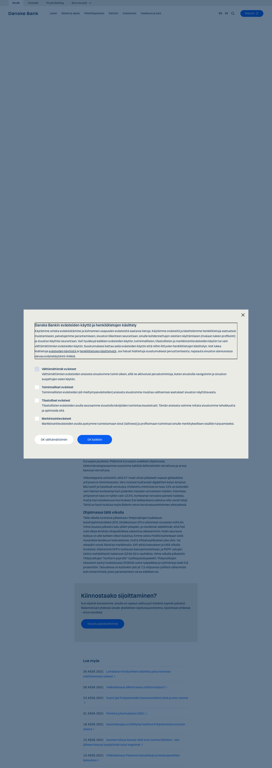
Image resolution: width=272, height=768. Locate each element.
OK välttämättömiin (54, 439)
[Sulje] (243, 315)
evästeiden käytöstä (62, 351)
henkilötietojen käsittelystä (98, 351)
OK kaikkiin (94, 439)
